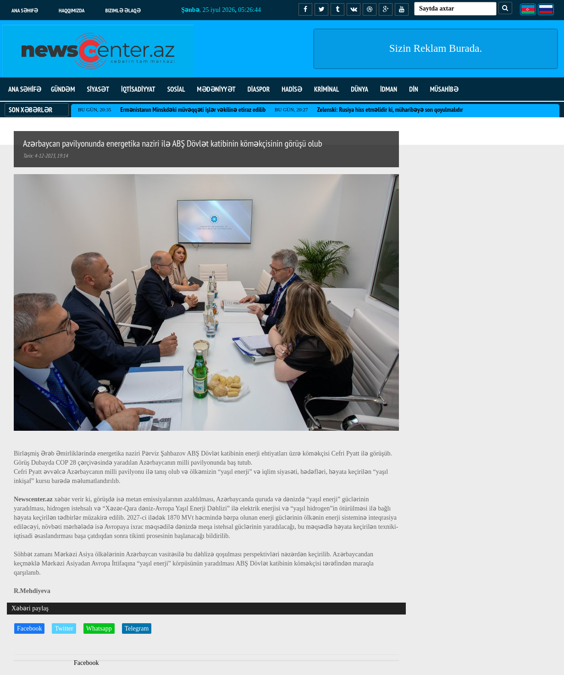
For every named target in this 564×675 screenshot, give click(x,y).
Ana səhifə (24, 10)
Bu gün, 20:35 (94, 109)
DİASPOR (259, 89)
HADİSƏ (292, 89)
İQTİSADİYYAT (138, 89)
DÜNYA (359, 89)
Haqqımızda (72, 10)
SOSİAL (176, 89)
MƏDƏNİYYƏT (216, 89)
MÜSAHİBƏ (444, 89)
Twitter (64, 628)
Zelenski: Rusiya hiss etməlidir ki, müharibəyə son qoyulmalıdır (390, 109)
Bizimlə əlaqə (123, 10)
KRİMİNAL (326, 89)
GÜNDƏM (63, 89)
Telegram (137, 628)
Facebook (29, 628)
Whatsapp (99, 628)
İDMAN (388, 89)
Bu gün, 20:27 (291, 109)
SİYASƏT (98, 89)
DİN (413, 89)
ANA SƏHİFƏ (24, 89)
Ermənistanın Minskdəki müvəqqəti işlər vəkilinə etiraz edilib (192, 109)
